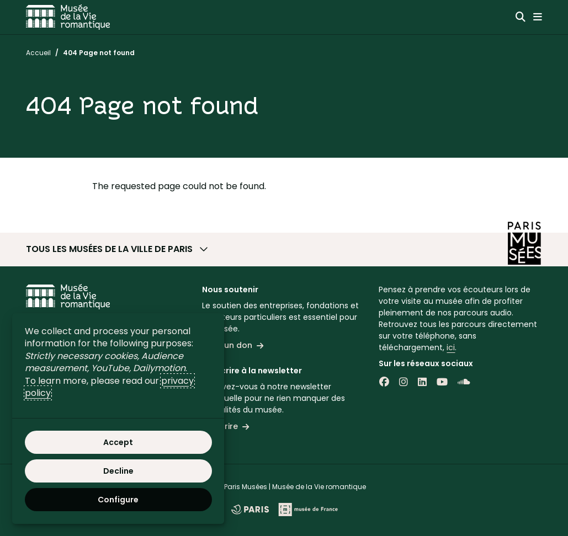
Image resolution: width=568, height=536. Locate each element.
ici (451, 347)
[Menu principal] (538, 17)
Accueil (38, 52)
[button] (284, 249)
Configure (118, 499)
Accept (118, 442)
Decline (118, 470)
